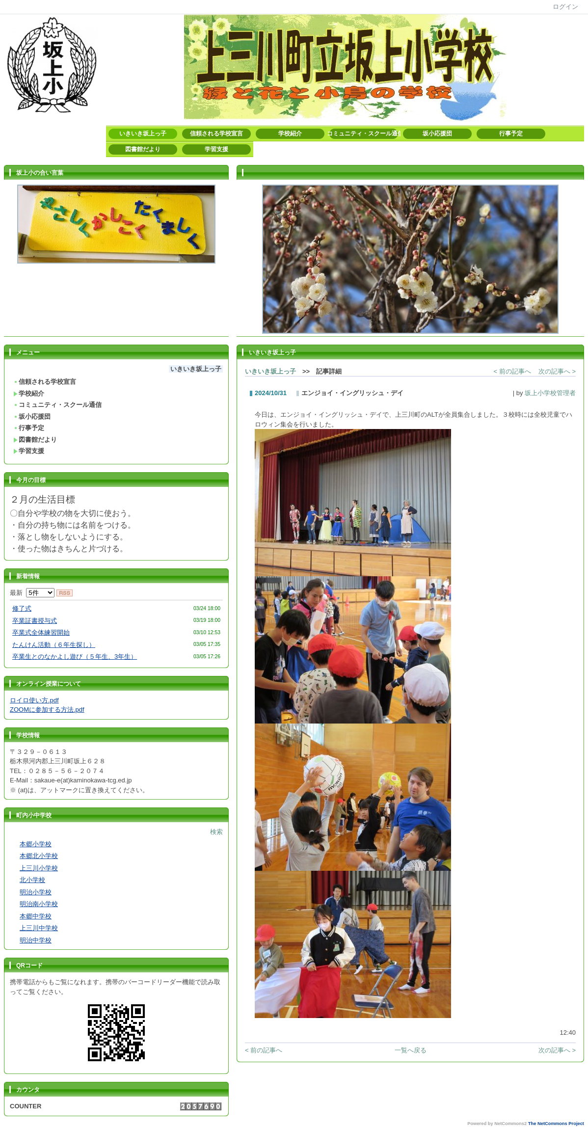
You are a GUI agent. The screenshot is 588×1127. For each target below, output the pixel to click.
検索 (216, 831)
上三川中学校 (39, 928)
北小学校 (32, 880)
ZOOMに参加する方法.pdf (47, 709)
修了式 (21, 608)
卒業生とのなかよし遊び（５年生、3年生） (74, 656)
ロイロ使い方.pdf (34, 700)
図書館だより (142, 149)
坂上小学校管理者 (550, 393)
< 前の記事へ (512, 371)
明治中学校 (36, 940)
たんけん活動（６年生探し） (53, 644)
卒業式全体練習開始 (41, 632)
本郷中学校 (36, 916)
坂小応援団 (437, 133)
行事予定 (511, 133)
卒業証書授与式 (34, 620)
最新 (32, 592)
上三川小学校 (39, 868)
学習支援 (216, 149)
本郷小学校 (36, 844)
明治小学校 (36, 892)
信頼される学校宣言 (216, 133)
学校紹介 (290, 133)
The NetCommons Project (556, 1123)
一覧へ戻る (411, 1050)
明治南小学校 (39, 904)
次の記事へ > (557, 371)
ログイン (565, 6)
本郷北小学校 (39, 855)
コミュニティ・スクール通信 (364, 133)
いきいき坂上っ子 (142, 133)
